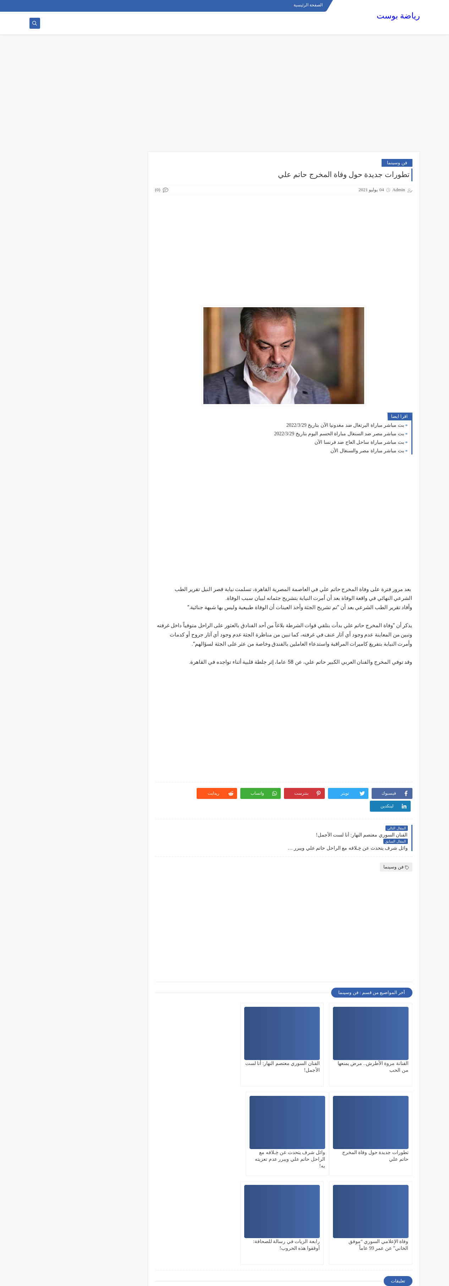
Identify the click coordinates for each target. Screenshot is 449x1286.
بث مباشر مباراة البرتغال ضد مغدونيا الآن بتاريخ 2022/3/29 (345, 425)
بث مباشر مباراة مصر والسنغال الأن (367, 450)
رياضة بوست (398, 16)
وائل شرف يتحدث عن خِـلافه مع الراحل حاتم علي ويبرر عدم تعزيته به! (373, 1133)
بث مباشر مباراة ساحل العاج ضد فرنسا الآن (359, 442)
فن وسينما (397, 162)
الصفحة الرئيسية (308, 5)
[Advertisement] (224, 96)
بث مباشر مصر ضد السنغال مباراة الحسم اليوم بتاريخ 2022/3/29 (339, 433)
